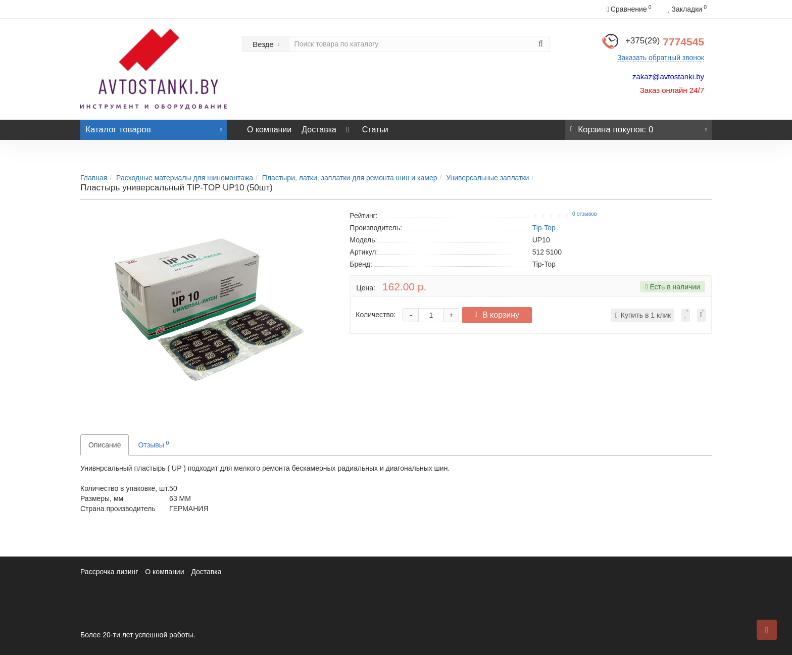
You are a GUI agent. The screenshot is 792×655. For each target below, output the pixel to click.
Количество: (375, 315)
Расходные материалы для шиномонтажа (184, 178)
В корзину (501, 315)
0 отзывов (584, 214)
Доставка (319, 129)
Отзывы (153, 444)
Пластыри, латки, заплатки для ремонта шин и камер (349, 178)
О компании (269, 129)
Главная (93, 178)
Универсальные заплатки (487, 178)
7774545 (664, 41)
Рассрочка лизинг (109, 572)
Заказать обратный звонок (660, 58)
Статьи (375, 129)
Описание (104, 445)
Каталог (153, 127)
